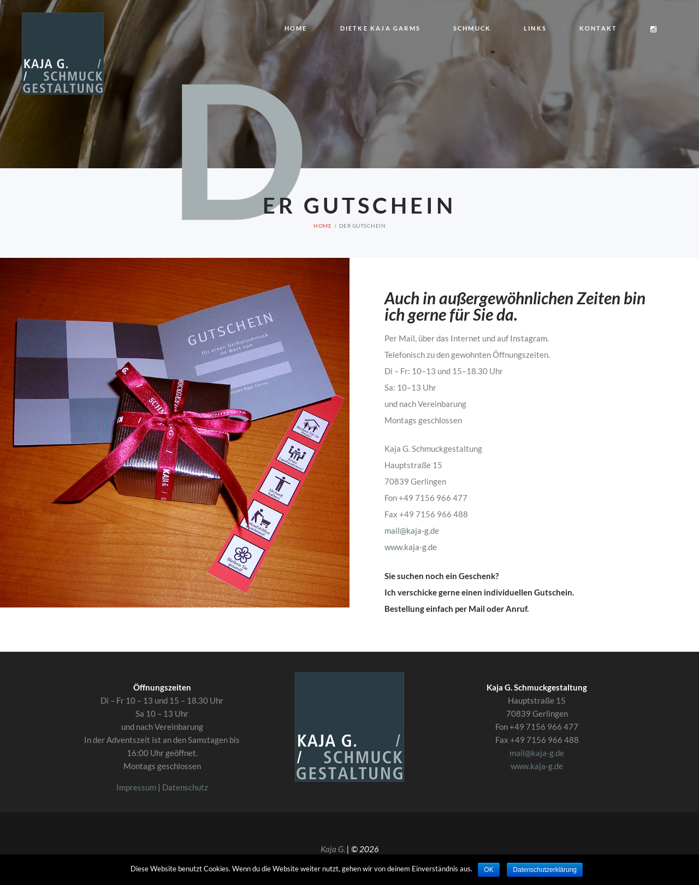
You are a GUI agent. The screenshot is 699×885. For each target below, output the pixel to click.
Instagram (528, 338)
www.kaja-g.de (410, 547)
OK (488, 870)
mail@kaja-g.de (411, 530)
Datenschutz (185, 787)
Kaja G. (333, 849)
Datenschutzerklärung (545, 870)
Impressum (136, 787)
